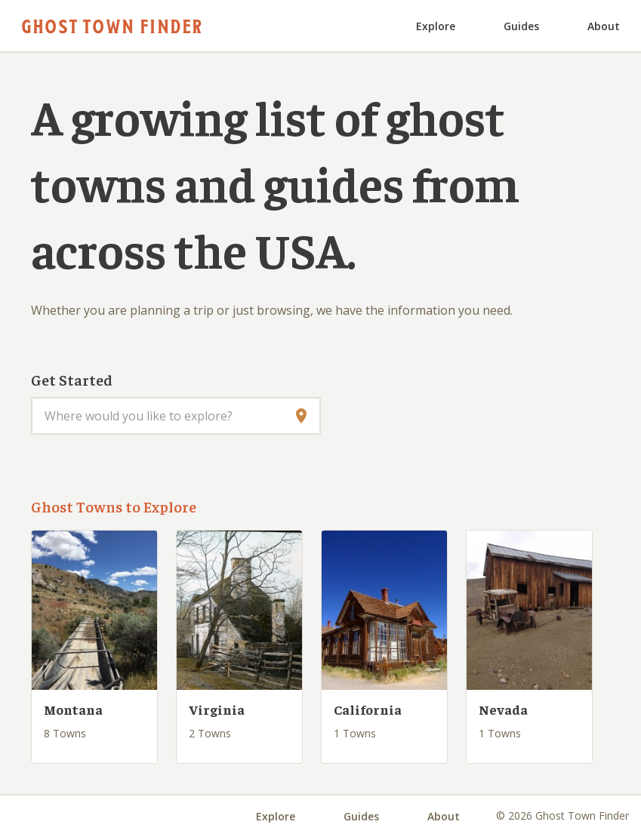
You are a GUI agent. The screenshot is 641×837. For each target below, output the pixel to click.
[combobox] (176, 416)
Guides (521, 26)
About (603, 26)
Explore (435, 26)
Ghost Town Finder (111, 25)
